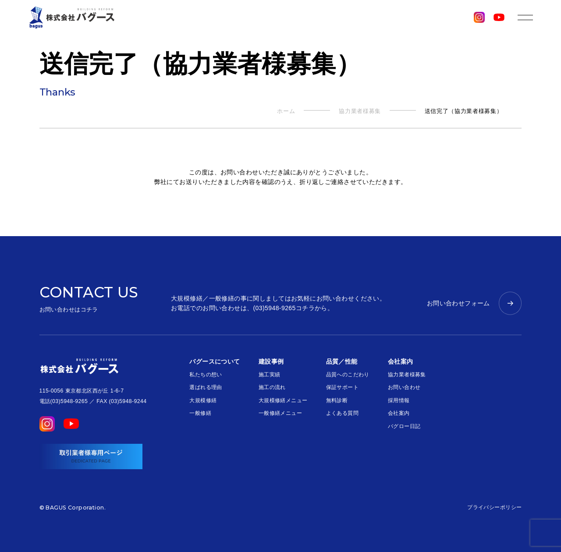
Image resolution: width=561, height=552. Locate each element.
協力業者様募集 (407, 375)
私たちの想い (205, 375)
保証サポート (342, 387)
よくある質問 (342, 413)
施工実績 (269, 375)
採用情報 (399, 400)
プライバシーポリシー (494, 507)
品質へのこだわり (347, 375)
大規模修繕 (203, 400)
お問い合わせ (404, 387)
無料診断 (337, 400)
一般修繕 (200, 413)
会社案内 (399, 413)
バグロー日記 (404, 426)
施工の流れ (272, 387)
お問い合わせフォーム (458, 303)
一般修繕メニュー (280, 413)
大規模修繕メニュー (283, 400)
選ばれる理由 (205, 387)
